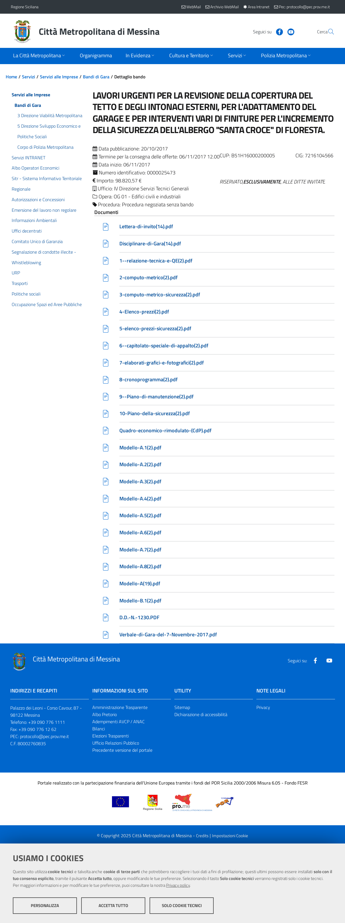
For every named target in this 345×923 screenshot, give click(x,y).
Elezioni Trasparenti (110, 738)
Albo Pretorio (104, 717)
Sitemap (182, 709)
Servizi (28, 76)
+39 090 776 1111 (46, 724)
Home (11, 76)
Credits (202, 838)
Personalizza (45, 906)
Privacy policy (178, 886)
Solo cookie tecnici (182, 906)
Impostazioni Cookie (230, 838)
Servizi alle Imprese (59, 76)
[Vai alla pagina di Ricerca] (327, 31)
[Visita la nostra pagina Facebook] (265, 31)
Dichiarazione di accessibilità (200, 717)
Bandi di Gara (96, 76)
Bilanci (98, 731)
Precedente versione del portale (122, 752)
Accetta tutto (113, 906)
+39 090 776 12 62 (37, 731)
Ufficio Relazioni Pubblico (115, 745)
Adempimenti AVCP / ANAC (118, 724)
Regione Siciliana (24, 7)
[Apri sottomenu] (39, 56)
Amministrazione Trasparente (120, 709)
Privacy (263, 709)
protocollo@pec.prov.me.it (44, 738)
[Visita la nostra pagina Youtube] (277, 31)
